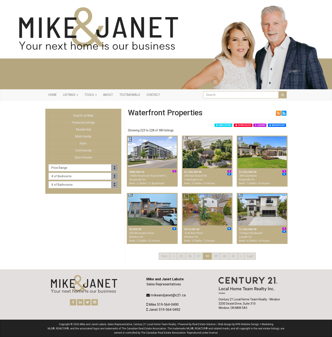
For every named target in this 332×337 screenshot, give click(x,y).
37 (198, 256)
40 (224, 256)
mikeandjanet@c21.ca (168, 295)
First (164, 256)
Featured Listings (83, 122)
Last (250, 256)
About (108, 94)
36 (190, 256)
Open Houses (83, 157)
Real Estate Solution (204, 324)
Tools (90, 94)
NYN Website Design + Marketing (254, 324)
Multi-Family (83, 136)
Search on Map (83, 115)
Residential (83, 129)
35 (181, 256)
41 (233, 256)
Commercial (83, 150)
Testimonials (129, 94)
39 (216, 256)
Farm (83, 143)
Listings (70, 94)
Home (52, 94)
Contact (153, 94)
